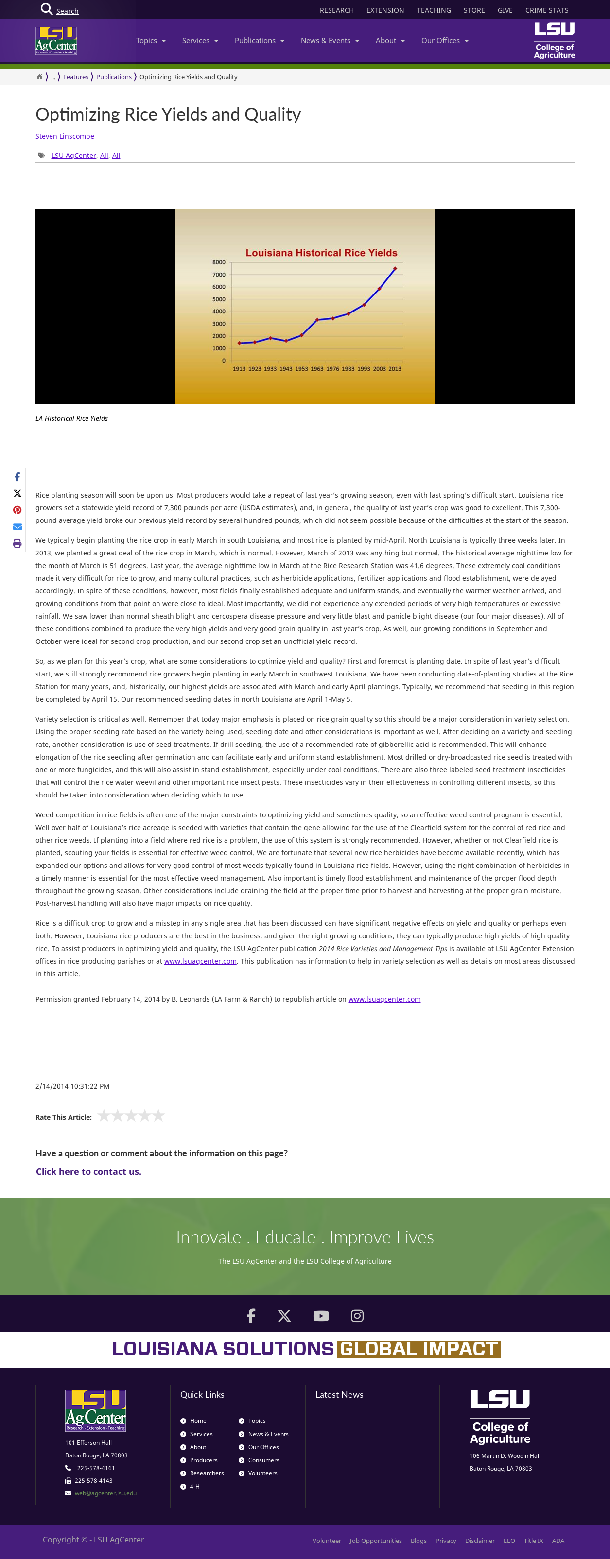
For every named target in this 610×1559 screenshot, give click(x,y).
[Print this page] (17, 543)
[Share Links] (17, 510)
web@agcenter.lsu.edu (106, 1493)
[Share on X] (17, 493)
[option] (305, 320)
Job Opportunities (376, 1540)
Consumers (259, 1460)
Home (193, 1421)
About (390, 40)
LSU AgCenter (74, 155)
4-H (190, 1486)
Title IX (533, 1540)
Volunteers (258, 1473)
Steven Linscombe (64, 135)
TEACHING (434, 10)
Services (200, 40)
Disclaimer (480, 1540)
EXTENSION (385, 10)
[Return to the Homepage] (39, 77)
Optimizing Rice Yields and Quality (188, 76)
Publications (259, 40)
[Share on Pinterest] (17, 510)
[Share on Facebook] (17, 476)
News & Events (330, 40)
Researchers (202, 1473)
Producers (199, 1460)
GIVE (505, 10)
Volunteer (327, 1540)
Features (75, 76)
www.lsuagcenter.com (385, 999)
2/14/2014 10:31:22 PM (72, 1086)
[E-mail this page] (17, 526)
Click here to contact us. (88, 1171)
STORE (474, 10)
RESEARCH (337, 10)
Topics (151, 40)
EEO (509, 1540)
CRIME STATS (547, 10)
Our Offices (445, 40)
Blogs (419, 1540)
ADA (558, 1540)
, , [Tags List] (79, 155)
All (104, 155)
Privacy (446, 1540)
